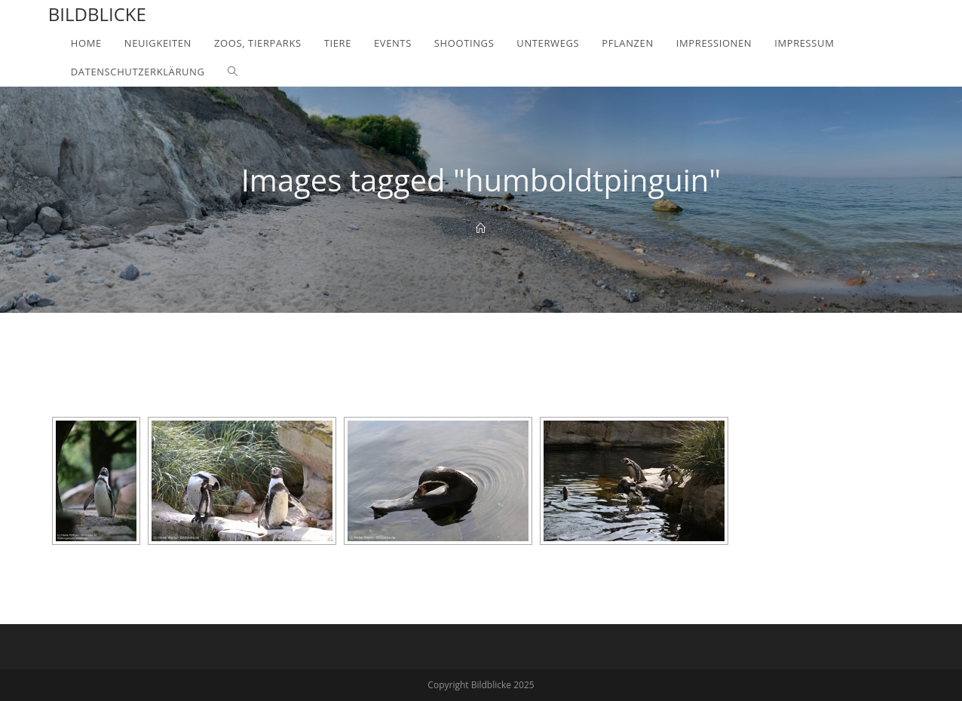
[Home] (481, 228)
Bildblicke (97, 14)
